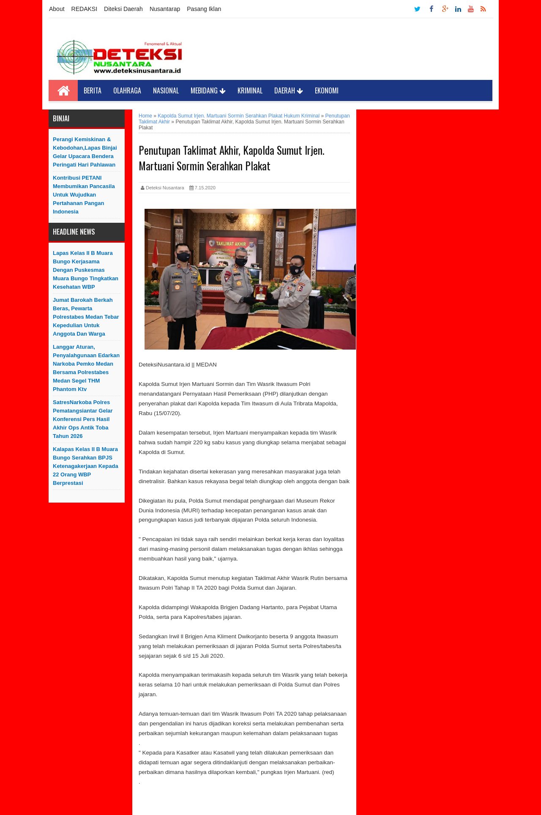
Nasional (166, 90)
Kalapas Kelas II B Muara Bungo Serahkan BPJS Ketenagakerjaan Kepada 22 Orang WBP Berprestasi (85, 466)
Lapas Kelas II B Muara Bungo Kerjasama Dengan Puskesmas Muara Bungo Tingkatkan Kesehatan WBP (85, 270)
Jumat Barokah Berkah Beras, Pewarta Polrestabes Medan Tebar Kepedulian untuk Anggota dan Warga (86, 317)
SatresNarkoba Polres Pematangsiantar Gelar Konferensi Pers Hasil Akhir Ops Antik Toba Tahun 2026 (83, 419)
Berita (92, 90)
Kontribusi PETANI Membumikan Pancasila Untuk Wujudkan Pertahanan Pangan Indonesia (84, 195)
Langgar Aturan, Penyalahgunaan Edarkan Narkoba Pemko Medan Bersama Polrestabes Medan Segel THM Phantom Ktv (86, 368)
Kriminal (250, 90)
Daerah (288, 90)
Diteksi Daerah (123, 8)
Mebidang (208, 90)
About (57, 8)
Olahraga (127, 90)
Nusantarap (165, 8)
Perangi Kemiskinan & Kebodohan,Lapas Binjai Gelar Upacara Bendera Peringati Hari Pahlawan (85, 152)
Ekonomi (327, 90)
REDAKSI (84, 8)
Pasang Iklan (204, 8)
